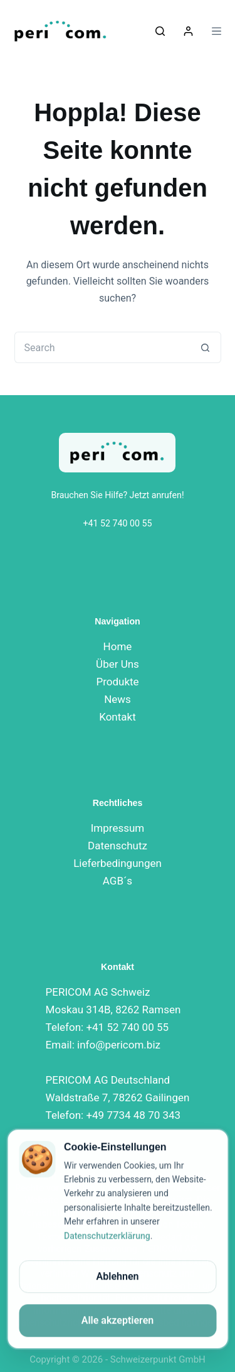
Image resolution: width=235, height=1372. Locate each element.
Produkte (117, 681)
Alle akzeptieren (117, 1321)
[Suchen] (160, 31)
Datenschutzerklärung (107, 1236)
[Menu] (216, 31)
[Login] (188, 31)
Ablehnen (118, 1277)
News (117, 699)
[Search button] (205, 347)
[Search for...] (102, 347)
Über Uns (117, 664)
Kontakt (117, 716)
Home (117, 646)
